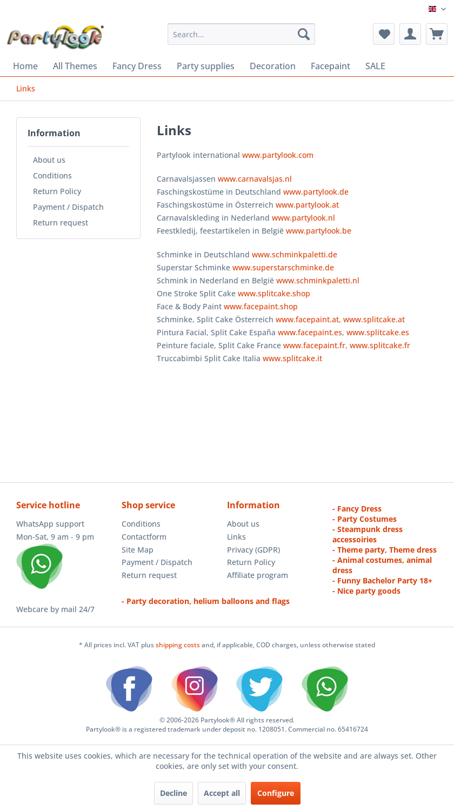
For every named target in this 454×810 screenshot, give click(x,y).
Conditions (52, 175)
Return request (60, 222)
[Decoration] (272, 66)
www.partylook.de (316, 192)
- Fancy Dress (357, 508)
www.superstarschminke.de (283, 267)
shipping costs (179, 644)
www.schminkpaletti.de (294, 254)
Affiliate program (257, 575)
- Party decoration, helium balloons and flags (206, 601)
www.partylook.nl (303, 218)
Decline (173, 793)
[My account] (410, 34)
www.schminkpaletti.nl (317, 280)
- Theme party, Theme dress (384, 550)
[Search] (303, 34)
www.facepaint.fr (314, 345)
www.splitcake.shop (274, 293)
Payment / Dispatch (68, 207)
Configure (275, 793)
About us (49, 160)
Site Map (137, 550)
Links (236, 537)
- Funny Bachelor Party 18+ (382, 580)
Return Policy (57, 191)
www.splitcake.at (374, 319)
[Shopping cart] (437, 34)
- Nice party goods (366, 591)
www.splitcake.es (377, 332)
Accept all (222, 793)
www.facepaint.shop (261, 306)
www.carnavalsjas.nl (255, 179)
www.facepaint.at (307, 319)
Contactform (144, 537)
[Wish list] (384, 34)
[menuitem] (241, 34)
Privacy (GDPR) (253, 550)
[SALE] (375, 66)
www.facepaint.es (310, 332)
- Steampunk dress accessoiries (367, 534)
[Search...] (241, 34)
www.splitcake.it (292, 358)
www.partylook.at (307, 205)
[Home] (25, 66)
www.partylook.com (277, 155)
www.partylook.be (318, 230)
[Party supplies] (205, 66)
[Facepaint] (330, 66)
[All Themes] (75, 66)
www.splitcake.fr (380, 345)
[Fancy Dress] (137, 66)
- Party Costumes (364, 519)
